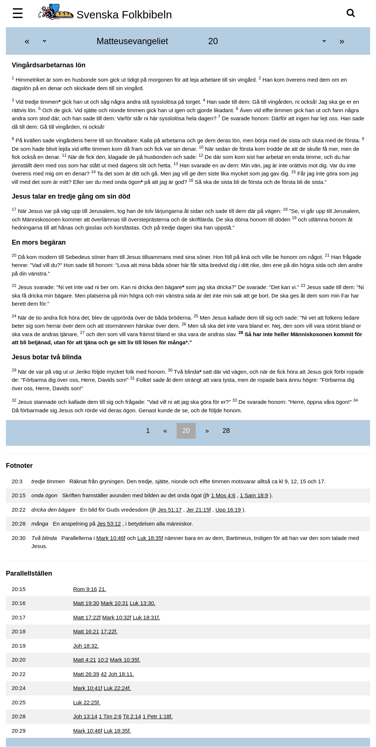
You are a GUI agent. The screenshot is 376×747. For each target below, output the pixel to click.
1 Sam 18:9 (254, 495)
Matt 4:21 (84, 660)
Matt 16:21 (86, 631)
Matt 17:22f (87, 617)
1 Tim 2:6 (110, 716)
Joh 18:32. (86, 646)
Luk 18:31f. (146, 617)
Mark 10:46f (110, 538)
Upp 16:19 (228, 509)
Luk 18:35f (150, 538)
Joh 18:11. (121, 674)
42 (104, 674)
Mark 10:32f (116, 617)
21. (102, 589)
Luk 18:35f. (117, 731)
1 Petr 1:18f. (157, 716)
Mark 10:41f (87, 688)
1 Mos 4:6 (223, 495)
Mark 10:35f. (125, 660)
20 (186, 430)
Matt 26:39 (86, 674)
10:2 (103, 660)
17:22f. (109, 631)
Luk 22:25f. (86, 702)
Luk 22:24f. (117, 688)
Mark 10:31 (114, 603)
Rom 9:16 (85, 589)
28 (225, 430)
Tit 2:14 (132, 716)
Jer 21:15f (198, 509)
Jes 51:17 (170, 509)
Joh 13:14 (85, 716)
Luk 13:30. (142, 603)
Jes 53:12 (109, 523)
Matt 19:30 (86, 603)
